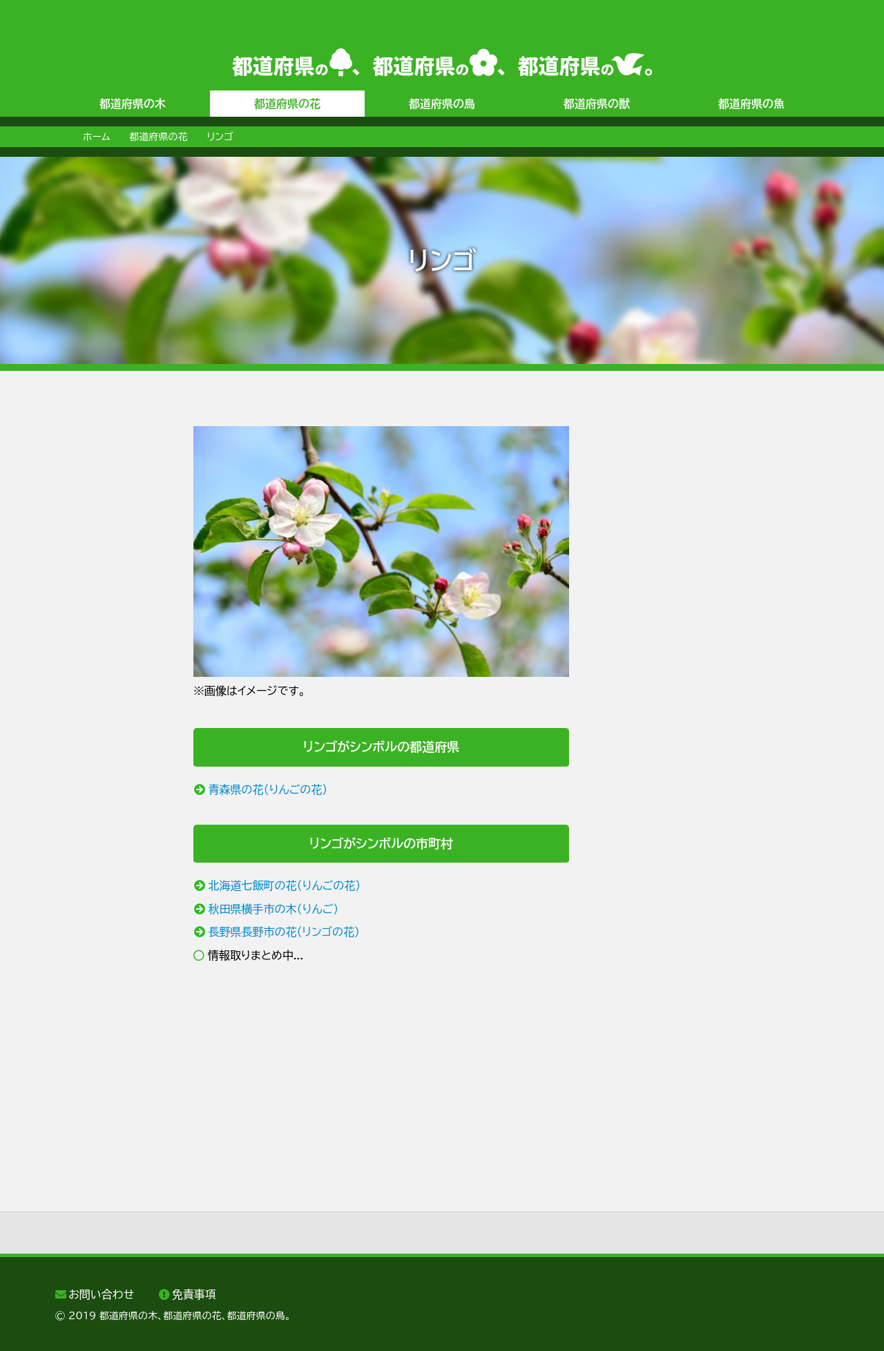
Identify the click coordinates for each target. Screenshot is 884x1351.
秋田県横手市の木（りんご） (274, 908)
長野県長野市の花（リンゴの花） (284, 931)
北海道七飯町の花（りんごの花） (285, 885)
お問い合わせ (101, 1294)
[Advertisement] (110, 633)
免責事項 (194, 1294)
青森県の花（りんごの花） (268, 789)
